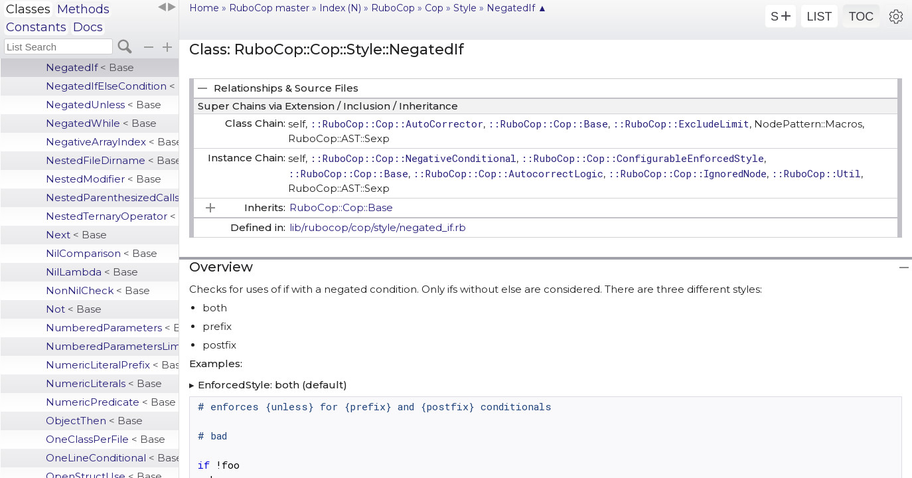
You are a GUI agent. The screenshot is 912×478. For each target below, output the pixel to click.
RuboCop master (269, 8)
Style (465, 8)
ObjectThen (94, 420)
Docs (88, 27)
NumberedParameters (112, 327)
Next (76, 234)
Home (204, 8)
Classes (28, 9)
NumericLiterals (104, 383)
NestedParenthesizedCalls (112, 197)
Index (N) (340, 8)
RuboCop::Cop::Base (341, 207)
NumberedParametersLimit (112, 346)
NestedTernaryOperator (112, 216)
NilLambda (92, 272)
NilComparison (101, 253)
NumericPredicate (111, 402)
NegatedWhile (101, 123)
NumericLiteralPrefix (112, 364)
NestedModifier (103, 179)
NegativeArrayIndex (112, 141)
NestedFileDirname (112, 160)
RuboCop (393, 8)
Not (74, 309)
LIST (819, 16)
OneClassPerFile (105, 439)
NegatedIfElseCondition (112, 86)
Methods (83, 9)
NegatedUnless (103, 104)
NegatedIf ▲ (517, 8)
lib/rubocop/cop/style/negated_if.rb (377, 227)
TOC (861, 16)
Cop (434, 8)
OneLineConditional (112, 457)
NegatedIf (90, 67)
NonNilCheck (98, 290)
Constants (36, 27)
